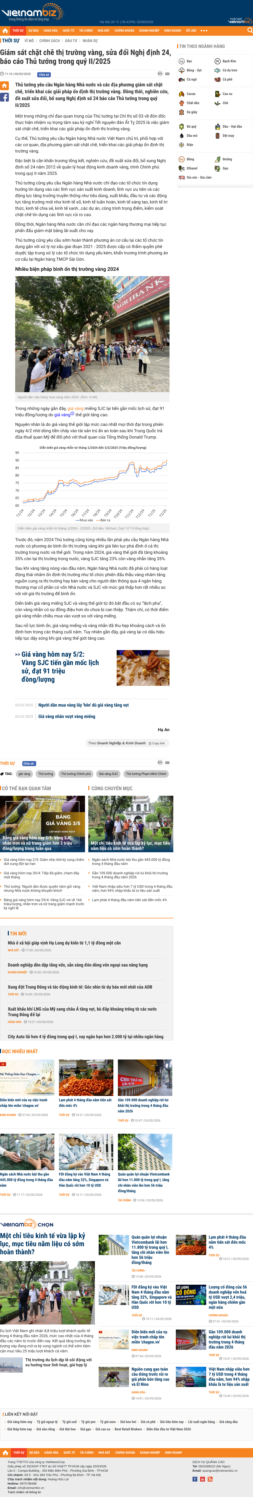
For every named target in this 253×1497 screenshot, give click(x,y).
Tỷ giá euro (108, 1422)
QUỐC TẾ (68, 31)
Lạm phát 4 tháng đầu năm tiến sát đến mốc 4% (129, 900)
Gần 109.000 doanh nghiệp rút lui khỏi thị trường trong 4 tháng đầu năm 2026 (130, 875)
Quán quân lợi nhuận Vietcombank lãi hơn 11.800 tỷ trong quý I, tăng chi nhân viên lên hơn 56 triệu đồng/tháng (144, 1182)
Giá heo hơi (128, 1422)
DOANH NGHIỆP (149, 31)
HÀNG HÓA (51, 31)
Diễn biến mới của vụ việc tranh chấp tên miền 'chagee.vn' (23, 1103)
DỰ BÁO (34, 31)
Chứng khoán (218, 1315)
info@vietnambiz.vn (30, 1488)
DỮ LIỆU (191, 31)
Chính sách (49, 41)
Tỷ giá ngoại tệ (47, 1422)
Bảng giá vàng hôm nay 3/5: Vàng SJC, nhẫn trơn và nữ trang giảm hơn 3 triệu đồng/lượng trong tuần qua (38, 843)
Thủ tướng (45, 773)
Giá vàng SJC (108, 773)
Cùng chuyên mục (112, 788)
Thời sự (10, 40)
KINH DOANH (172, 31)
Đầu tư (71, 41)
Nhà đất (13, 950)
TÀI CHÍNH (86, 31)
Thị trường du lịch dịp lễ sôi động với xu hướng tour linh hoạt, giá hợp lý (58, 1362)
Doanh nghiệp (17, 972)
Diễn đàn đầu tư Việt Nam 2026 (168, 1429)
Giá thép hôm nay (19, 1429)
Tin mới (18, 934)
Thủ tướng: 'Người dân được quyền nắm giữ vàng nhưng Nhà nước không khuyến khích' (42, 889)
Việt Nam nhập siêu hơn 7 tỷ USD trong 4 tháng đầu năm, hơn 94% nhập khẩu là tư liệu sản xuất (132, 889)
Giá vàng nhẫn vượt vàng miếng (66, 716)
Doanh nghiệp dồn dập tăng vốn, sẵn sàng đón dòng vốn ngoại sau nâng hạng (78, 965)
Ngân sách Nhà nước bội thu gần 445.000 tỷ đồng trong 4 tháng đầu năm (131, 862)
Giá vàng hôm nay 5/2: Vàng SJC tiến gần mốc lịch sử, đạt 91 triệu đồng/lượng (60, 667)
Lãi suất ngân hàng (201, 1422)
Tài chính (124, 1200)
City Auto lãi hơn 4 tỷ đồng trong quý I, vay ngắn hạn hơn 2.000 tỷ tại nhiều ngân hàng (85, 1036)
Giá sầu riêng (45, 1429)
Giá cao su (103, 1429)
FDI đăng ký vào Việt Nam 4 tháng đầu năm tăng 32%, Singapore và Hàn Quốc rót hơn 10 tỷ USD (84, 1180)
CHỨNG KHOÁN (124, 31)
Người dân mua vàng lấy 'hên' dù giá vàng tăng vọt (83, 705)
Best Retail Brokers (128, 1429)
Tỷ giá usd (69, 1422)
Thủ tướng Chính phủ (76, 773)
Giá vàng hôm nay (19, 1422)
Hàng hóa (14, 1022)
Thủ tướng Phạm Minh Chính (146, 773)
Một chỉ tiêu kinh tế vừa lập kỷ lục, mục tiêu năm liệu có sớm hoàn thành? (130, 846)
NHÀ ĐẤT (103, 31)
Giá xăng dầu (228, 1422)
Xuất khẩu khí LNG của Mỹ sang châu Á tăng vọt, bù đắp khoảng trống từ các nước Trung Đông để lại (82, 1012)
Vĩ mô (29, 41)
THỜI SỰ (18, 31)
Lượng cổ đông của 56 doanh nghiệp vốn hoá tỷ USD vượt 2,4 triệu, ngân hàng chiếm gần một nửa (228, 1297)
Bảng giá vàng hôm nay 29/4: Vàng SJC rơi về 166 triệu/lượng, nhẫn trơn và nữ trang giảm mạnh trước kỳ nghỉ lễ (44, 904)
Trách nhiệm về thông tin (24, 1492)
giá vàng (75, 408)
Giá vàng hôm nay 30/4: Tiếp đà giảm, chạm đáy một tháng (41, 875)
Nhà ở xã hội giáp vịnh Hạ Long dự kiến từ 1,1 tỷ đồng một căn (64, 943)
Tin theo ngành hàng (202, 46)
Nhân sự (90, 41)
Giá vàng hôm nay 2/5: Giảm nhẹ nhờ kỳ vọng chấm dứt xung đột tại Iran (44, 862)
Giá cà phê (148, 1422)
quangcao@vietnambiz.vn (219, 1470)
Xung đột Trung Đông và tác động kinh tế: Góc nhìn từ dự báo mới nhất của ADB (80, 987)
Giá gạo (85, 1429)
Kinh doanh (8, 1115)
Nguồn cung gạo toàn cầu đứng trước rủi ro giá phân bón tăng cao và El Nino (150, 1377)
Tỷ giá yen (88, 1422)
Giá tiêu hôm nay (172, 1422)
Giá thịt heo (67, 1429)
